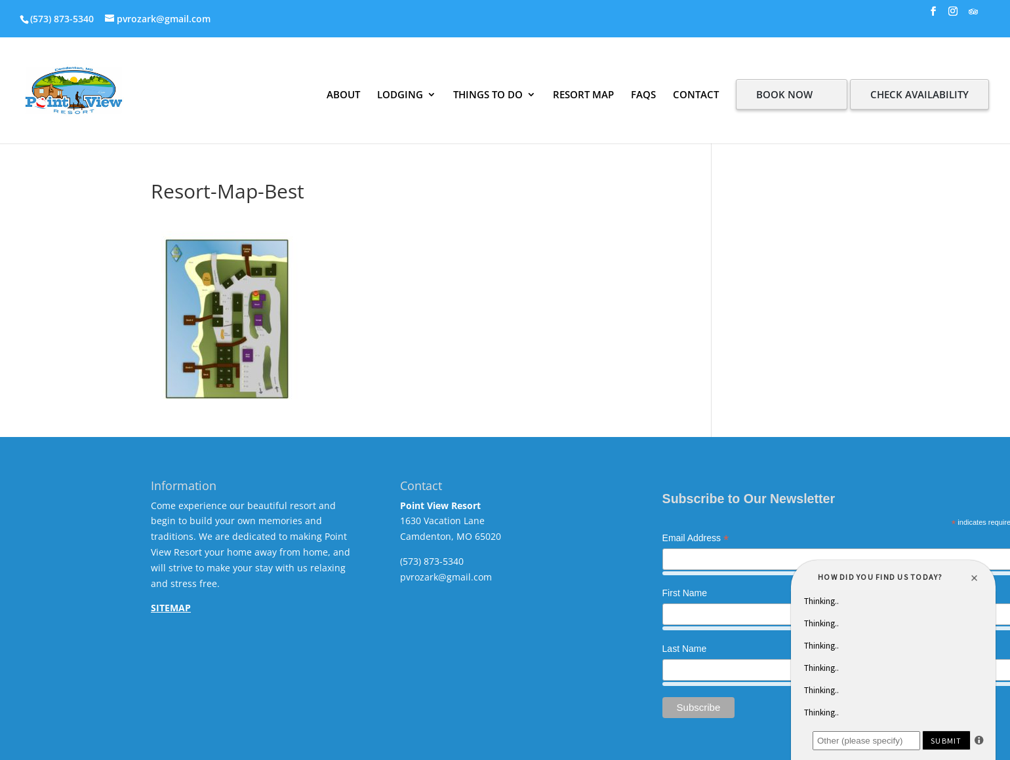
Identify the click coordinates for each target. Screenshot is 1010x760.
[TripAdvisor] (973, 15)
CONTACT (696, 94)
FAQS (643, 94)
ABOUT (343, 94)
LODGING (400, 94)
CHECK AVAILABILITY (919, 94)
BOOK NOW (784, 94)
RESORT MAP (583, 94)
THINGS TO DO (488, 94)
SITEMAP (171, 607)
